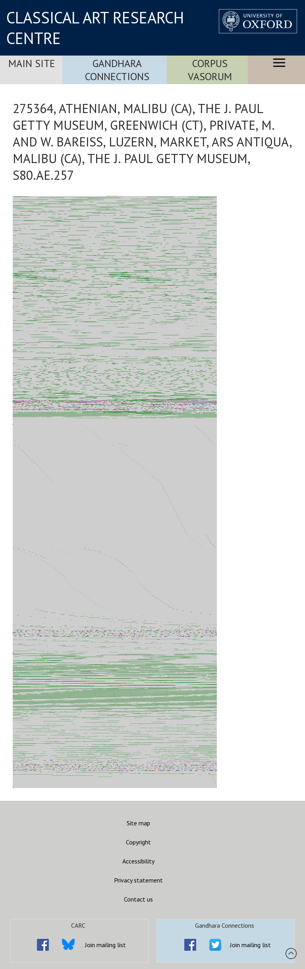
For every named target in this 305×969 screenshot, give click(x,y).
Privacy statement (138, 880)
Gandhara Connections (117, 70)
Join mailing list (105, 945)
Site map (138, 823)
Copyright (138, 842)
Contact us (138, 899)
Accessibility (138, 861)
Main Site (31, 63)
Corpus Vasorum (210, 70)
